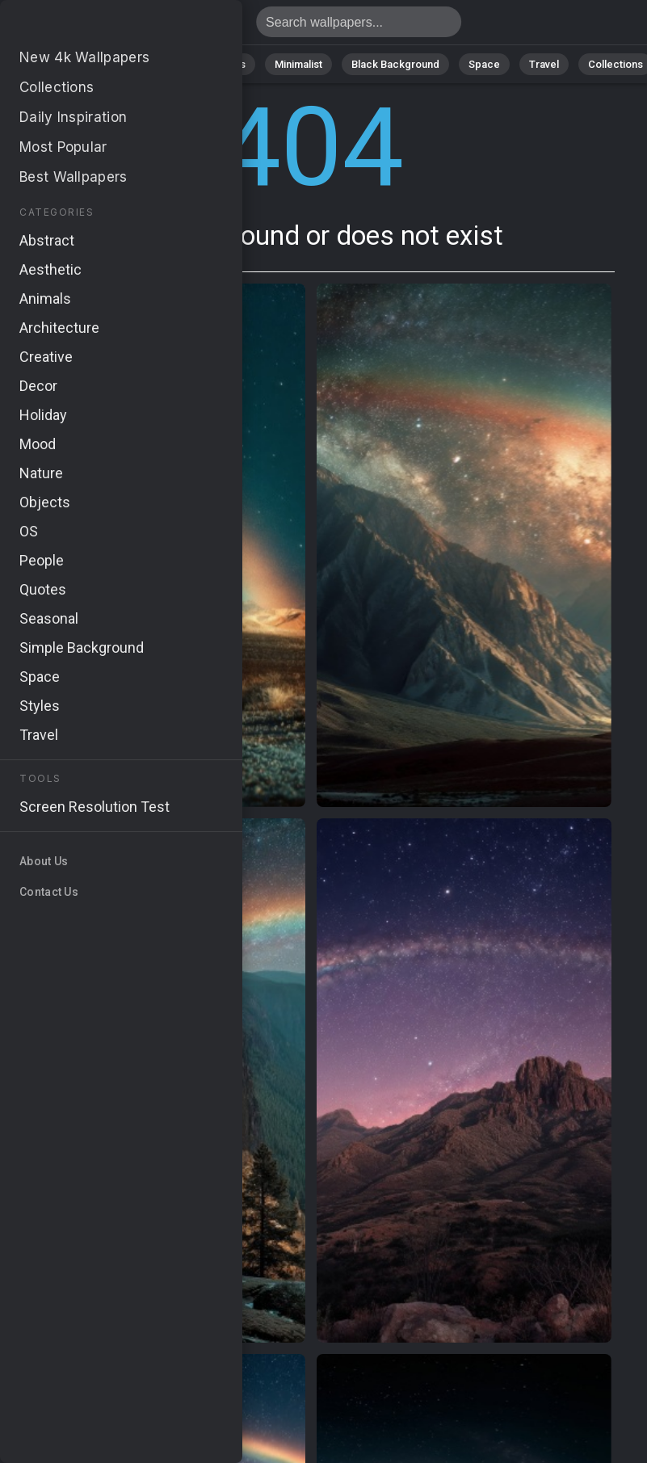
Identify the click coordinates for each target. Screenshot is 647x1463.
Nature (91, 64)
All (40, 64)
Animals (227, 64)
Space (484, 64)
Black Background (395, 64)
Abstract (158, 64)
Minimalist (298, 64)
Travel (544, 64)
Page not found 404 (97, 26)
